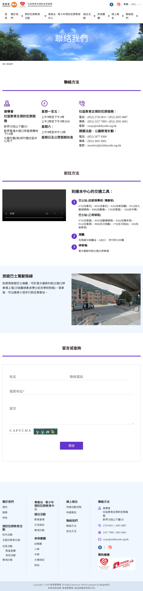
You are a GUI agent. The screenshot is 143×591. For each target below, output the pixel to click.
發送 (71, 445)
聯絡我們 (129, 16)
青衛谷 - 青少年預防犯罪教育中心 (64, 16)
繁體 (126, 4)
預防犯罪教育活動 (32, 16)
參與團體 (101, 16)
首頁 (6, 16)
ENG (133, 4)
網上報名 (115, 16)
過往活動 (87, 16)
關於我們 (14, 16)
